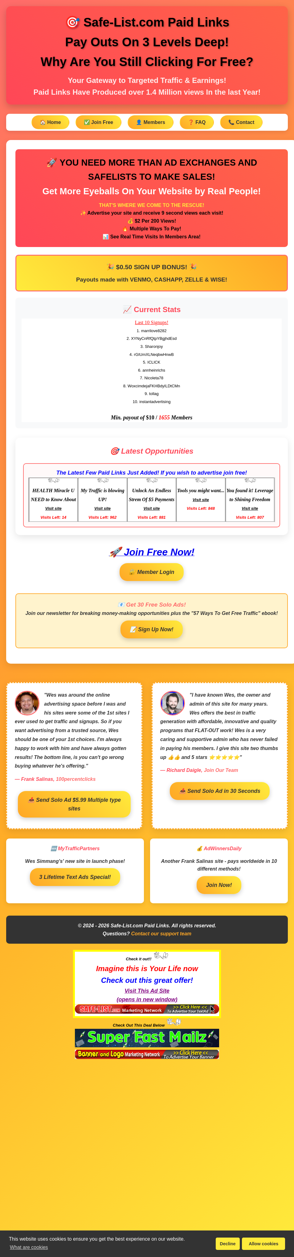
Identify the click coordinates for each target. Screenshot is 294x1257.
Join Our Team (221, 770)
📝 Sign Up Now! (151, 629)
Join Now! (219, 885)
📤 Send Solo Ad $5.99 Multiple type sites (74, 804)
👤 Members (150, 122)
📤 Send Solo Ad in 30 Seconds (219, 791)
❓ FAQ (197, 122)
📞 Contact (241, 122)
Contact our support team (161, 933)
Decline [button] (227, 1243)
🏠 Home (50, 122)
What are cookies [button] (29, 1247)
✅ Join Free (98, 122)
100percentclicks (76, 779)
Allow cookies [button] (263, 1243)
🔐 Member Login (151, 572)
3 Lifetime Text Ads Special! (75, 877)
